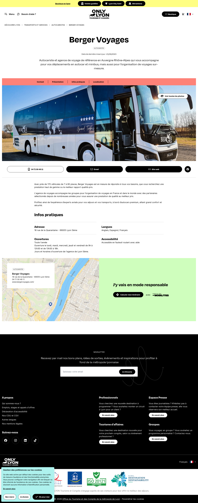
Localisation (98, 82)
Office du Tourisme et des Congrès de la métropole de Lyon (91, 499)
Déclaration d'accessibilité (14, 411)
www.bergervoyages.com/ (23, 282)
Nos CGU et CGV (10, 415)
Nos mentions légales (12, 423)
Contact (40, 82)
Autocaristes (58, 25)
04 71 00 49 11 (35, 169)
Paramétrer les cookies (133, 499)
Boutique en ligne (62, 4)
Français (187, 462)
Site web (153, 169)
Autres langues (9, 419)
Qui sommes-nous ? (11, 403)
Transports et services (35, 25)
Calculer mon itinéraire (128, 294)
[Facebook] (5, 440)
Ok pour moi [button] (42, 497)
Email (94, 169)
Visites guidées (89, 3)
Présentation (58, 82)
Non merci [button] (9, 497)
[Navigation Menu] (10, 14)
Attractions (135, 3)
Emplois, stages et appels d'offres (18, 407)
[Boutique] (170, 14)
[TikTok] (35, 440)
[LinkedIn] (25, 440)
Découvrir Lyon (12, 25)
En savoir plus (108, 415)
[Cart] (183, 14)
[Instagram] (15, 440)
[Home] (99, 14)
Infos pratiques (78, 82)
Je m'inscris (127, 371)
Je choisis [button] (24, 497)
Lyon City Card (113, 3)
